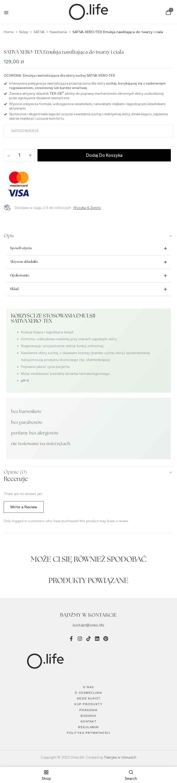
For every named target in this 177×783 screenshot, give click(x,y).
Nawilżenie (58, 32)
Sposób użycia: (21, 248)
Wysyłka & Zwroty (87, 208)
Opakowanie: (19, 275)
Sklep (23, 32)
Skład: (14, 289)
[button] (168, 12)
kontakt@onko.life (88, 625)
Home (9, 32)
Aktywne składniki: (24, 262)
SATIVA (39, 32)
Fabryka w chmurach (120, 757)
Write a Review (23, 507)
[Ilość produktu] (19, 155)
